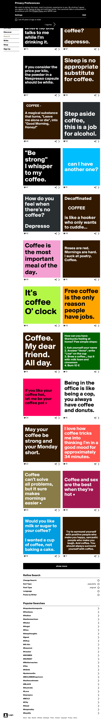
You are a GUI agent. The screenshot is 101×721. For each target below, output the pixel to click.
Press (52, 718)
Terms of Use (34, 9)
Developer (46, 718)
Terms (75, 718)
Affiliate (39, 718)
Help (29, 718)
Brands (34, 718)
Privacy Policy (37, 11)
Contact (57, 718)
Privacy (70, 718)
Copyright (64, 718)
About (25, 718)
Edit (84, 15)
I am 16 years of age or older (29, 20)
